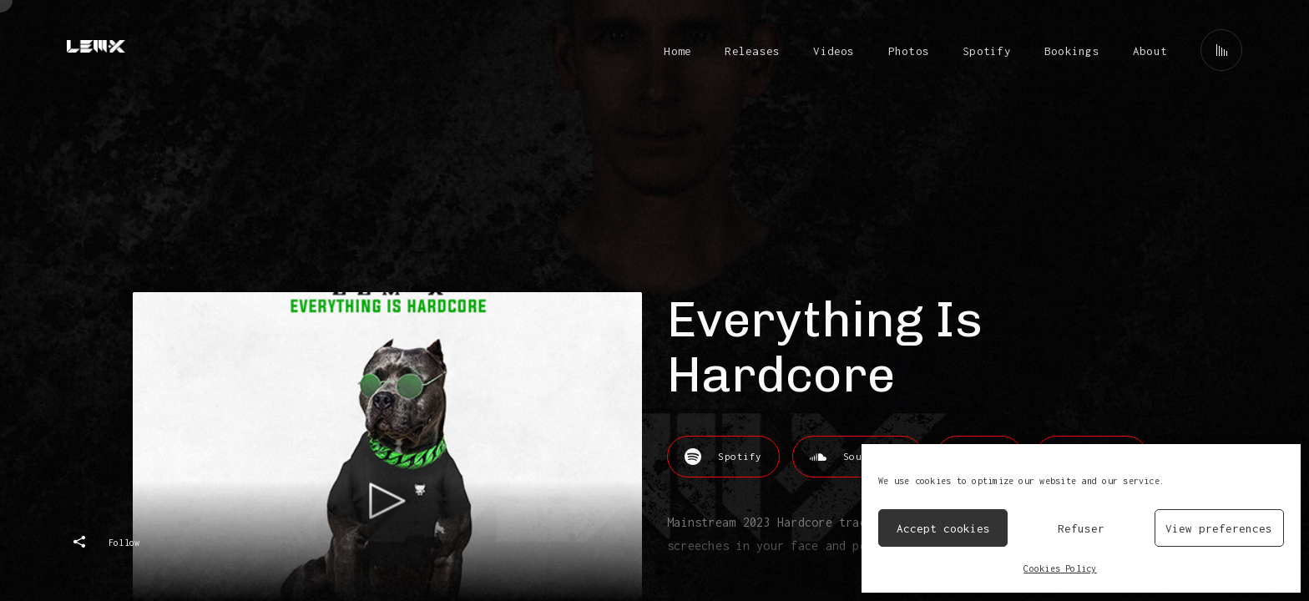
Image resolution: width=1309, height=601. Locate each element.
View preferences (1218, 528)
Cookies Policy (1059, 568)
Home (677, 51)
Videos (833, 51)
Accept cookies (943, 528)
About (1150, 51)
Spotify (987, 51)
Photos (908, 51)
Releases (752, 51)
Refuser (1081, 528)
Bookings (1071, 51)
